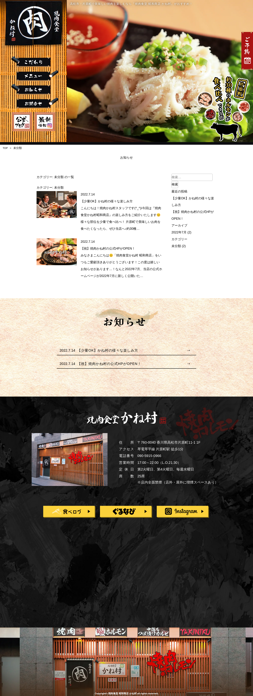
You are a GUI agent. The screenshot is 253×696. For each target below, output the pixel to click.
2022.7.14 (88, 194)
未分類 (176, 246)
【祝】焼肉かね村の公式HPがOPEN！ (108, 248)
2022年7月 (179, 232)
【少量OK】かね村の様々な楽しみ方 (107, 201)
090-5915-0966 (149, 456)
